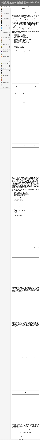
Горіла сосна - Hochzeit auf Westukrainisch (9, 63)
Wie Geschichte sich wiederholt (7, 51)
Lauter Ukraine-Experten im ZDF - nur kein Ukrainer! (10, 49)
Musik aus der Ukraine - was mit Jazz (8, 20)
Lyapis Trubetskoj (35, 20)
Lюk (35, 322)
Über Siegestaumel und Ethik (7, 56)
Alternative (24, 432)
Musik (28, 432)
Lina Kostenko (18, 32)
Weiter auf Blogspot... (6, 87)
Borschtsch (4, 80)
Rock (30, 432)
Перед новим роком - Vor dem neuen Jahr (9, 75)
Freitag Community (26, 429)
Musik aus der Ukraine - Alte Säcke (8, 11)
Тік (34, 177)
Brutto (25, 22)
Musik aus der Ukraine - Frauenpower (8, 8)
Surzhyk (32, 181)
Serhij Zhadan (30, 85)
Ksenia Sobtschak (34, 248)
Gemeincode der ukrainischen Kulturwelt (8, 37)
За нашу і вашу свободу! (6, 61)
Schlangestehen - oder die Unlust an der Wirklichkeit (10, 39)
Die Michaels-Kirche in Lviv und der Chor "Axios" (9, 82)
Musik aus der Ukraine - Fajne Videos (8, 13)
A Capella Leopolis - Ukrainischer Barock (8, 77)
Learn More (18, 5)
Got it (23, 5)
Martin (32, 431)
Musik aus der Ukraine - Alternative (8, 25)
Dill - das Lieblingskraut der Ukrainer (8, 42)
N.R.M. (33, 18)
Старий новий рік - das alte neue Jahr (8, 70)
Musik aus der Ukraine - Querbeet (7, 18)
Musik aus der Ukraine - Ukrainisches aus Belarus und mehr (24, 7)
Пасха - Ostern (5, 68)
